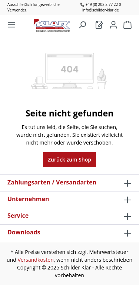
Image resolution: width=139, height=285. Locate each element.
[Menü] (11, 25)
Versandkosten (35, 259)
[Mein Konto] (113, 25)
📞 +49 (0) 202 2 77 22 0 (100, 4)
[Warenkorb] (99, 25)
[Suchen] (82, 25)
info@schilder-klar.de (100, 10)
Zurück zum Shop (69, 159)
